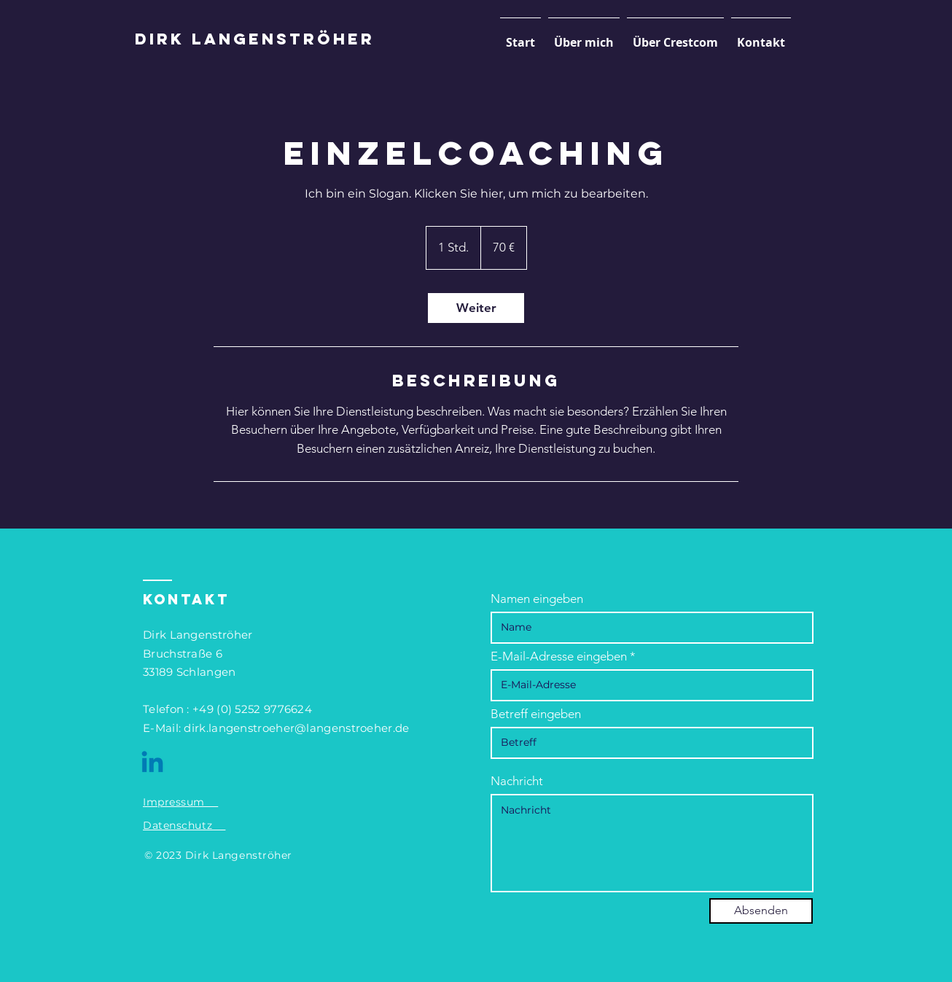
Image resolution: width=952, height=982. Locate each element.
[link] (476, 308)
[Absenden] (761, 911)
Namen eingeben (537, 599)
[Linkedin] (152, 764)
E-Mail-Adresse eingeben (559, 656)
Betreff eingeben (536, 714)
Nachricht (517, 781)
